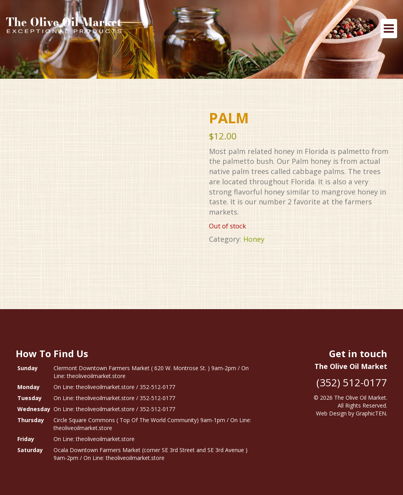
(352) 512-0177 (351, 382)
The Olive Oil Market (360, 397)
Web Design (331, 413)
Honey (253, 239)
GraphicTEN (371, 413)
